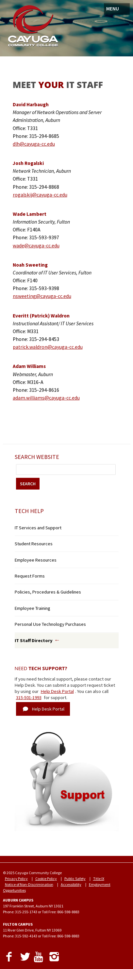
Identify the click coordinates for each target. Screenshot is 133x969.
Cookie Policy (46, 878)
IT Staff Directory (34, 640)
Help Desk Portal (57, 691)
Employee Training (32, 608)
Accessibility (71, 884)
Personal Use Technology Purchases (50, 624)
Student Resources (34, 544)
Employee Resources (36, 560)
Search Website (37, 457)
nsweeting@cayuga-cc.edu (42, 296)
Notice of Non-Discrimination (29, 884)
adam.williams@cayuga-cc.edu (46, 398)
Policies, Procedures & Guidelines (48, 592)
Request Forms (30, 576)
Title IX (98, 878)
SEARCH (28, 484)
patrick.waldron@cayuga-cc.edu (48, 347)
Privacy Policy (16, 878)
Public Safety (75, 878)
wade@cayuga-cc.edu (36, 245)
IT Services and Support (38, 528)
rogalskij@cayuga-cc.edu (40, 195)
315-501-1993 (29, 697)
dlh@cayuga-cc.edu (34, 144)
